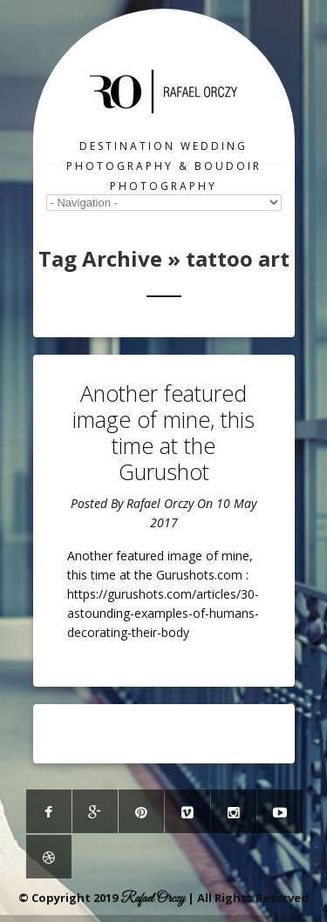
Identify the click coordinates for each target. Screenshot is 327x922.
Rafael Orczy (160, 503)
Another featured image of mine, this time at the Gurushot (163, 432)
